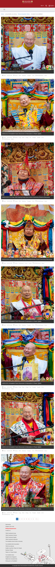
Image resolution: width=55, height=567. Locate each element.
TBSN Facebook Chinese (11, 535)
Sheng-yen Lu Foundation (11, 561)
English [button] (51, 6)
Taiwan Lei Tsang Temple (11, 552)
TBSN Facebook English (11, 537)
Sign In (42, 5)
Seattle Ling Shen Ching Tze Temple (14, 548)
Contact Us (8, 530)
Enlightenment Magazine (11, 556)
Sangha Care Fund (10, 526)
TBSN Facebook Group (11, 533)
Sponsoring (8, 524)
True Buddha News (10, 554)
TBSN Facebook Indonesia (11, 539)
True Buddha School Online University (14, 541)
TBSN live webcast (10, 546)
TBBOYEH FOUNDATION (11, 559)
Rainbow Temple (9, 550)
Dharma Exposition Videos (24, 14)
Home (2, 14)
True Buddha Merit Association (12, 544)
